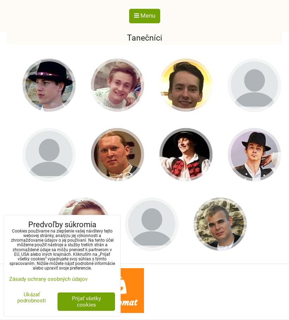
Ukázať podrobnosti (31, 297)
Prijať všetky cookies (86, 301)
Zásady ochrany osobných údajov (48, 279)
